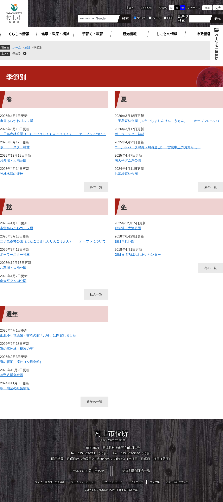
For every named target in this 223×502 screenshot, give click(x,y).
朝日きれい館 (124, 241)
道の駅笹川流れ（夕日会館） (21, 362)
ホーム (16, 47)
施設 (27, 47)
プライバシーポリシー (83, 482)
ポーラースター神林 (15, 147)
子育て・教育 (92, 34)
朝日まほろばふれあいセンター (138, 254)
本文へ (130, 7)
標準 (207, 7)
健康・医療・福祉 (55, 34)
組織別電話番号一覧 (136, 470)
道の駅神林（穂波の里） (18, 348)
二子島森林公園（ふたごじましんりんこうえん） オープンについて (53, 134)
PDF (170, 18)
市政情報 (204, 34)
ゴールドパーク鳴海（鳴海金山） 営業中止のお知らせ (157, 147)
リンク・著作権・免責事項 (50, 482)
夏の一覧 (210, 187)
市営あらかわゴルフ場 (16, 121)
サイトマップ (135, 482)
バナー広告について (177, 482)
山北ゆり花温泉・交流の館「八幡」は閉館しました (38, 335)
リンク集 (155, 482)
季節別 (16, 53)
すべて (141, 18)
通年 (12, 314)
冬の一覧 (210, 268)
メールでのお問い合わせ (87, 470)
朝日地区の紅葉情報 (15, 388)
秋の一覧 (96, 294)
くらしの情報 (18, 34)
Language (146, 7)
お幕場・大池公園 (13, 160)
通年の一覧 (94, 401)
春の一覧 (96, 187)
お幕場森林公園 (126, 173)
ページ (156, 18)
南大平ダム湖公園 (128, 160)
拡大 (218, 8)
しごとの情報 (166, 34)
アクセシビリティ (112, 482)
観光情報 (130, 34)
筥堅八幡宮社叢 (11, 375)
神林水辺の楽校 (11, 173)
